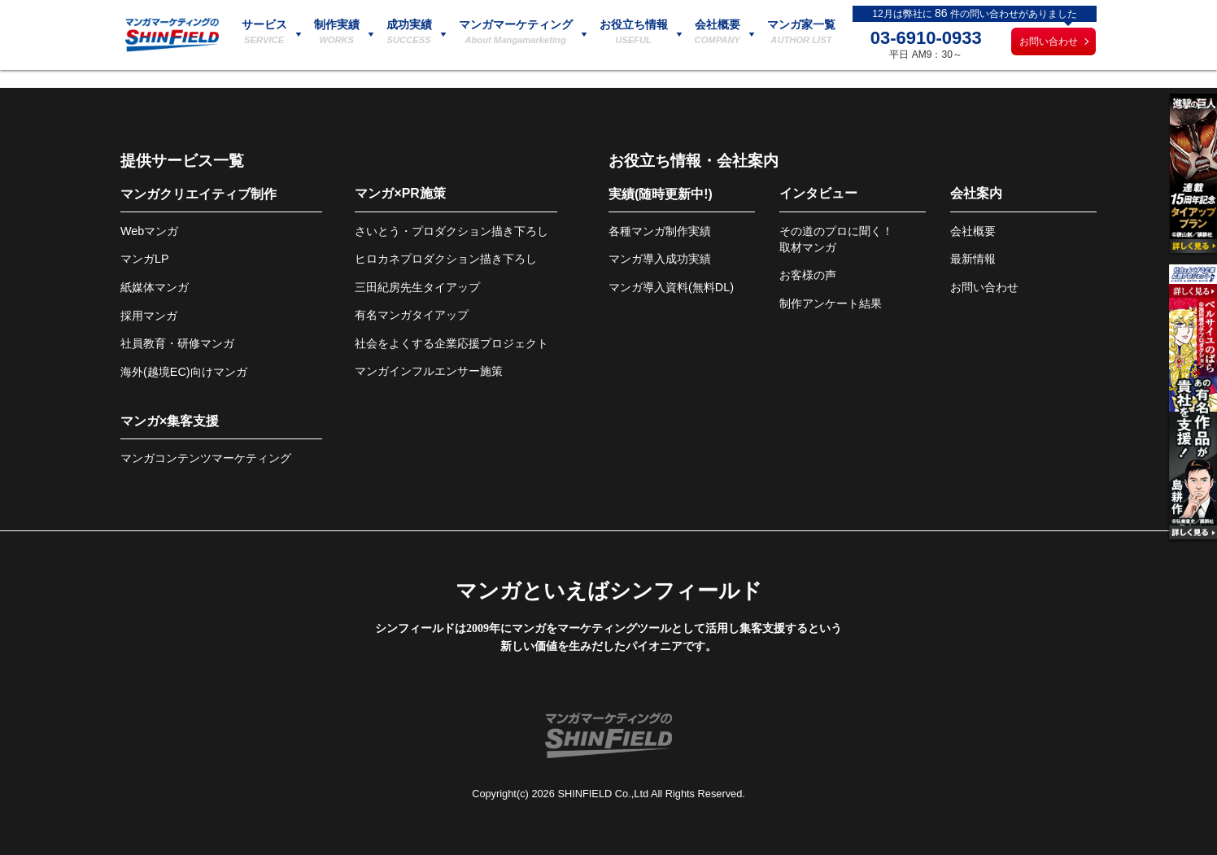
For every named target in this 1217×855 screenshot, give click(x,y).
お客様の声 (807, 274)
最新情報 (973, 258)
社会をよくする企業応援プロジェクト (451, 343)
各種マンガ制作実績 (659, 231)
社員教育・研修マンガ (177, 343)
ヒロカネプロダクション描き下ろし (446, 258)
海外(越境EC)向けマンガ (183, 371)
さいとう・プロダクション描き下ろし (451, 231)
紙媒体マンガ (154, 287)
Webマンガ (149, 231)
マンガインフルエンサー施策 (429, 370)
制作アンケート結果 (830, 303)
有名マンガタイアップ (412, 314)
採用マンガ (148, 315)
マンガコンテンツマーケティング (205, 458)
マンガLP (144, 258)
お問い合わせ (1048, 41)
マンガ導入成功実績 (659, 258)
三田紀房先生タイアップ (417, 287)
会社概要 (973, 231)
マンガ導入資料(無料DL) (671, 287)
